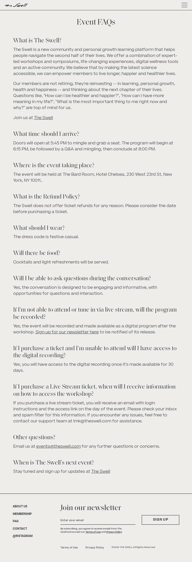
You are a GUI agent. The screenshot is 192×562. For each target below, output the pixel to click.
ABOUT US (20, 507)
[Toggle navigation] (183, 5)
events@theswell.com (58, 446)
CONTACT (20, 529)
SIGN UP (160, 519)
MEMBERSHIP (22, 514)
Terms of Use (93, 532)
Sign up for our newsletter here (67, 332)
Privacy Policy (114, 532)
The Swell (43, 118)
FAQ (15, 521)
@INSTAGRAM (22, 536)
